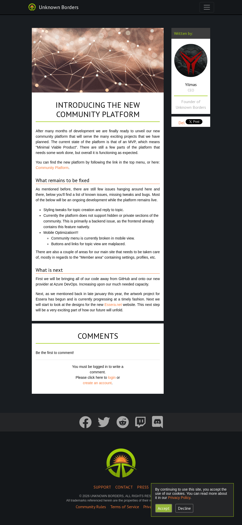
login (112, 377)
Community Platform (52, 168)
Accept (164, 508)
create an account (97, 383)
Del (181, 122)
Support (102, 487)
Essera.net (113, 305)
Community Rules (91, 506)
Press (143, 487)
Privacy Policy (179, 498)
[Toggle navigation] (207, 7)
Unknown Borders (59, 7)
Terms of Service (124, 506)
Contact (124, 487)
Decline (184, 508)
